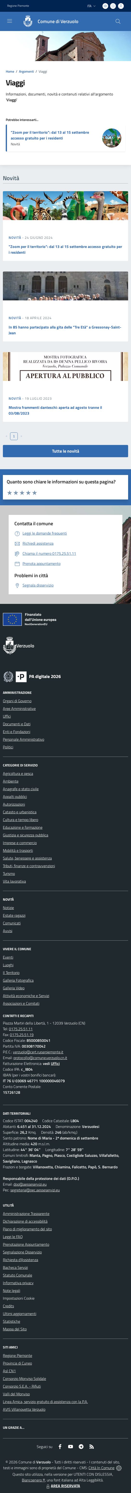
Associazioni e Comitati (21, 1003)
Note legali (11, 1290)
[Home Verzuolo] (48, 21)
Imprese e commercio (20, 843)
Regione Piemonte (17, 1355)
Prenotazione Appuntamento (26, 1244)
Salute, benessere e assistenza (27, 858)
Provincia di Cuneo (17, 1363)
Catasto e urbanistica (19, 812)
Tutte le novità (65, 451)
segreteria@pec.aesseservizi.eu (35, 1190)
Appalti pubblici (15, 796)
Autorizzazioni (14, 804)
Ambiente (10, 781)
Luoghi (8, 965)
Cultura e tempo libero (20, 819)
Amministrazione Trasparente (26, 1213)
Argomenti (26, 71)
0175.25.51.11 (21, 1029)
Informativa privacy (18, 1283)
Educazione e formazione (22, 827)
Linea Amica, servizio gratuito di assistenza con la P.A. (45, 1401)
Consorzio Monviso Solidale (24, 1378)
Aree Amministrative (19, 708)
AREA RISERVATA (62, 1486)
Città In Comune (101, 1468)
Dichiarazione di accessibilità (25, 1221)
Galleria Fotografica (18, 980)
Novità (15, 237)
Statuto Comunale (17, 1275)
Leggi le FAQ (13, 1237)
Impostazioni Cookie (19, 1298)
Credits (8, 1306)
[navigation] (9, 21)
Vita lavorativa (14, 881)
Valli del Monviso (16, 1394)
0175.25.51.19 (22, 1035)
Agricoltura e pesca (18, 773)
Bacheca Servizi (15, 1267)
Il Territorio (11, 972)
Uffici (7, 716)
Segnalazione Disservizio (22, 1252)
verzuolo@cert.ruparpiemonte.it (38, 1052)
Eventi (8, 957)
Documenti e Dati (16, 724)
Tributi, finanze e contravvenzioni (29, 866)
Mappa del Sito (15, 1329)
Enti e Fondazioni (16, 731)
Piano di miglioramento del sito (27, 1229)
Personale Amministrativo (23, 739)
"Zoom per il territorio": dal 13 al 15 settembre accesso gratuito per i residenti (50, 135)
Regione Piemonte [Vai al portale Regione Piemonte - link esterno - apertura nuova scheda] (18, 6)
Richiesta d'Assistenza (20, 1260)
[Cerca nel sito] (118, 21)
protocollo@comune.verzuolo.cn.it (40, 1058)
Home (10, 71)
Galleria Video (13, 988)
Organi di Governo (17, 701)
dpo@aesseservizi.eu (30, 1184)
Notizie (8, 908)
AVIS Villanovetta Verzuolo (24, 1409)
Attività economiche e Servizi (26, 996)
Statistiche (11, 1321)
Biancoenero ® (33, 1480)
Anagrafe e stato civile (21, 789)
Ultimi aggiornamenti (19, 1313)
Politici (8, 747)
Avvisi (7, 931)
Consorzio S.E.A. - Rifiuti (22, 1386)
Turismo (9, 873)
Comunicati (12, 923)
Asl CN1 (9, 1371)
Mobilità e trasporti (18, 850)
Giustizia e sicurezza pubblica (25, 835)
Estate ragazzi (14, 915)
